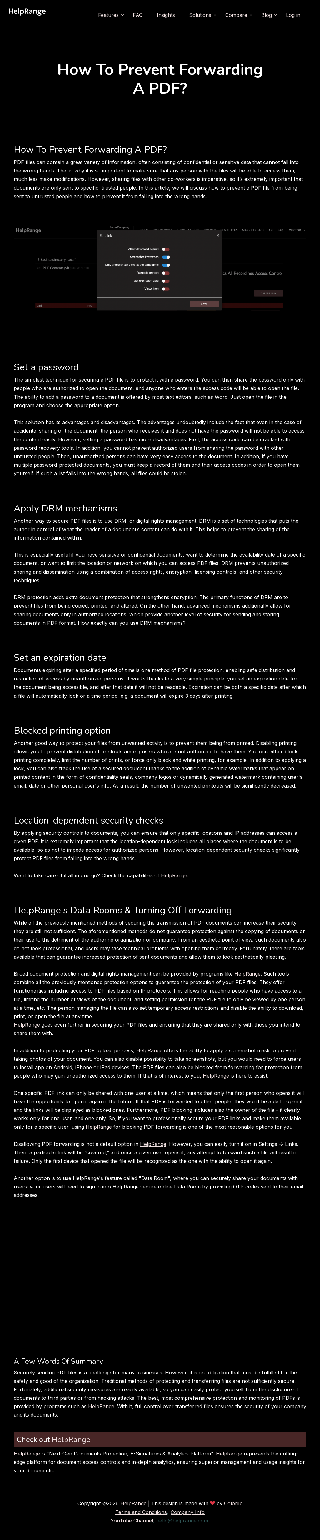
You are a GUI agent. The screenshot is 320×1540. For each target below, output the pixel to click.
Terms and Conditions (141, 1512)
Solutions (200, 15)
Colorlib (233, 1503)
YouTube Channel (132, 1520)
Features (108, 15)
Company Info (188, 1512)
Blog (266, 15)
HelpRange (174, 875)
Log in (293, 15)
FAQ (138, 15)
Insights (166, 15)
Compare (236, 15)
